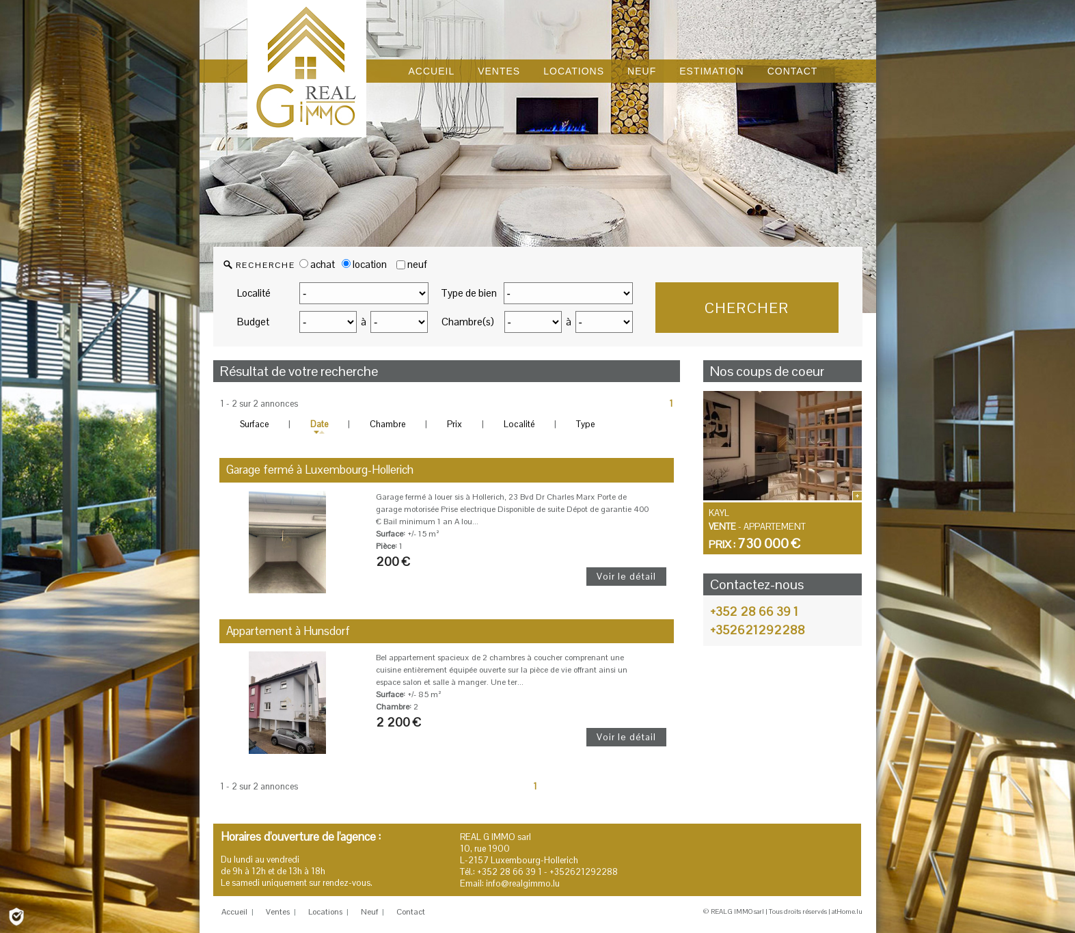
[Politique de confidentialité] (16, 915)
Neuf (369, 911)
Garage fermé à (319, 469)
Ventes (278, 911)
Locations (325, 911)
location (364, 264)
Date (319, 424)
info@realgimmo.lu (523, 883)
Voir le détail (626, 576)
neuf (417, 264)
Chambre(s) (467, 321)
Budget (253, 321)
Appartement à (288, 630)
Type (585, 424)
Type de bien (469, 292)
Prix (454, 424)
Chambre (387, 424)
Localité (254, 292)
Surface (254, 424)
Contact (410, 911)
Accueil (234, 911)
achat (317, 264)
